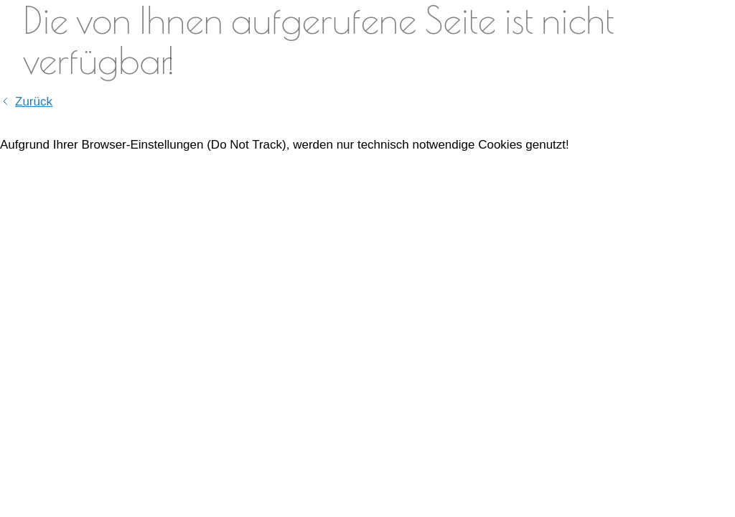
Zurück (33, 101)
